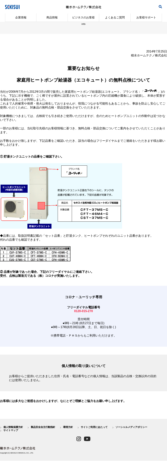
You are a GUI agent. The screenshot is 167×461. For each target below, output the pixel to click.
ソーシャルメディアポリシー (131, 427)
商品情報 (52, 17)
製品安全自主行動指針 (43, 427)
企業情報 (20, 17)
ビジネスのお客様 (83, 17)
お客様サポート (146, 17)
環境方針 (68, 427)
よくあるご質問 (115, 17)
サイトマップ (10, 430)
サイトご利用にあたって (94, 427)
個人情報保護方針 (13, 427)
